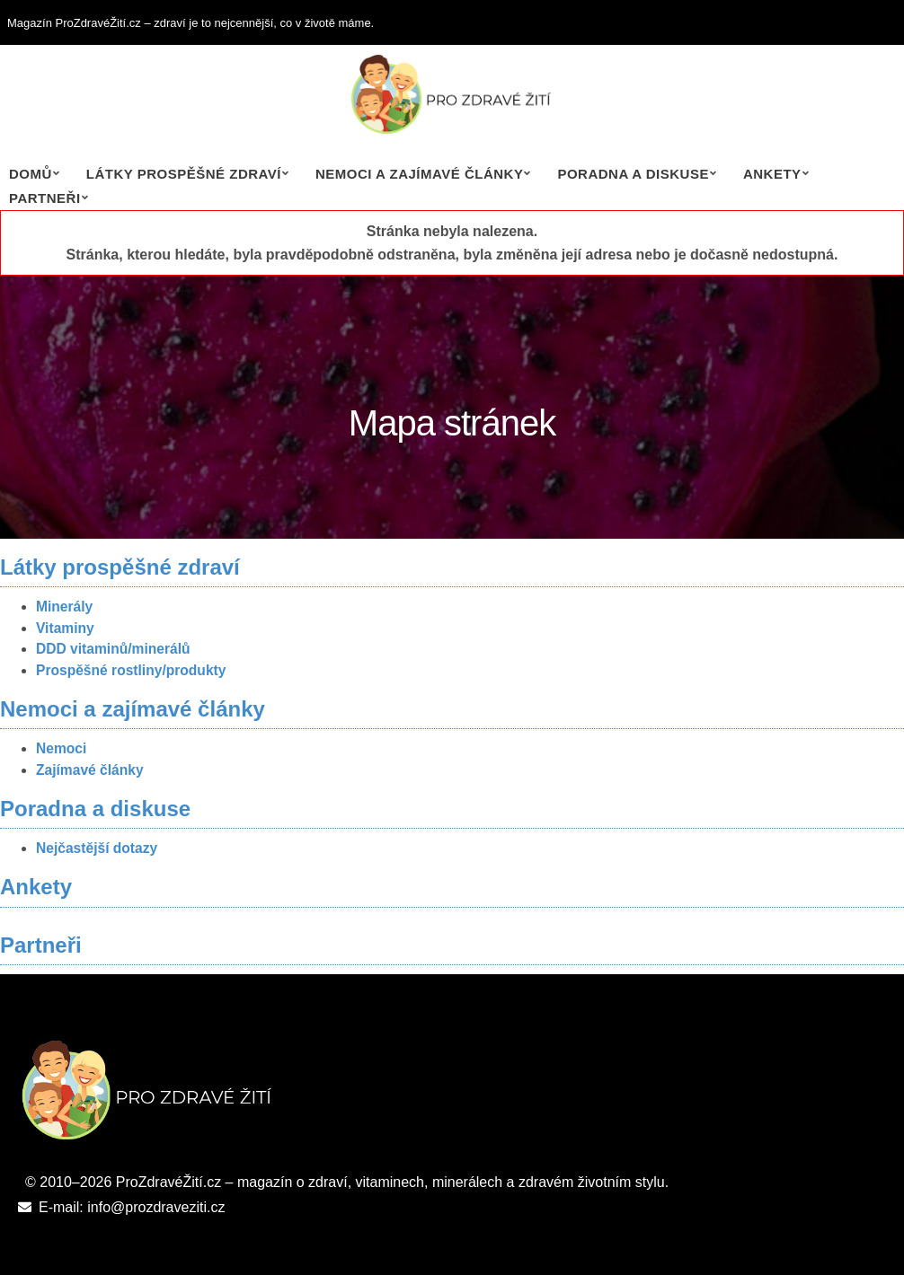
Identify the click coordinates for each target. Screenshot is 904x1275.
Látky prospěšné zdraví (183, 173)
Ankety (772, 173)
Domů (30, 173)
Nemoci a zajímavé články (419, 173)
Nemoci (61, 748)
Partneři (45, 198)
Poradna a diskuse (633, 173)
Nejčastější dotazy (96, 848)
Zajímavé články (90, 770)
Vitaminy (65, 628)
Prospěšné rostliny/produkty (131, 670)
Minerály (64, 606)
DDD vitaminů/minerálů (113, 648)
